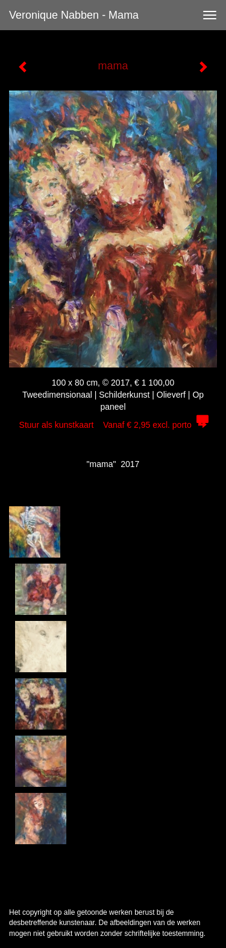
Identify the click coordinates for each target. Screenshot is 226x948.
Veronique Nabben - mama (74, 15)
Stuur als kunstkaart (113, 425)
